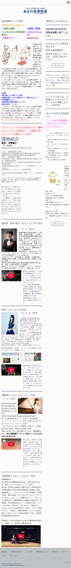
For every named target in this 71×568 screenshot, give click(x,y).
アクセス (64, 552)
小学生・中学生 (34, 28)
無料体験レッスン (42, 552)
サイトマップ (18, 563)
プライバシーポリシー (7, 563)
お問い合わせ (57, 65)
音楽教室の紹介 (16, 552)
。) (28, 120)
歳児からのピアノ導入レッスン (15, 25)
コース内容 (28, 552)
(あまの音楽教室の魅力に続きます (15, 120)
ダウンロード (14, 556)
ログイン (67, 562)
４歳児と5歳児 (9, 28)
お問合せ (55, 552)
